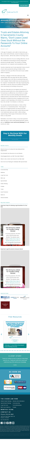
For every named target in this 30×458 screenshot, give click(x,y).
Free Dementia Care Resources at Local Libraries (11, 153)
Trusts (2, 189)
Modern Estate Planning (6, 401)
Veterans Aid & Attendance (18, 401)
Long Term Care (4, 175)
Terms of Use (27, 434)
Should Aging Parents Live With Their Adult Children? (12, 156)
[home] (9, 12)
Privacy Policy (22, 434)
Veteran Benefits (4, 197)
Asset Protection (4, 192)
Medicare (3, 172)
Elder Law (3, 178)
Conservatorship (4, 169)
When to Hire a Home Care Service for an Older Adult (12, 159)
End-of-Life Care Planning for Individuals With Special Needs (14, 161)
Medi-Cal (3, 194)
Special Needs (4, 180)
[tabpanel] (15, 334)
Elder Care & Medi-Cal (5, 407)
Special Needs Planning (6, 403)
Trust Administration (17, 405)
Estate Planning (4, 183)
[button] (28, 15)
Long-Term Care (4, 405)
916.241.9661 (24, 5)
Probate (2, 186)
